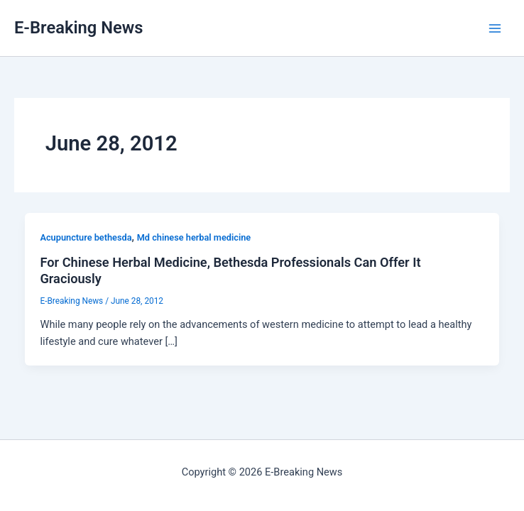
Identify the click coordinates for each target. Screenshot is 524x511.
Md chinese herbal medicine (194, 237)
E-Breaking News (78, 28)
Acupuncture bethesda (85, 237)
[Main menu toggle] (495, 28)
